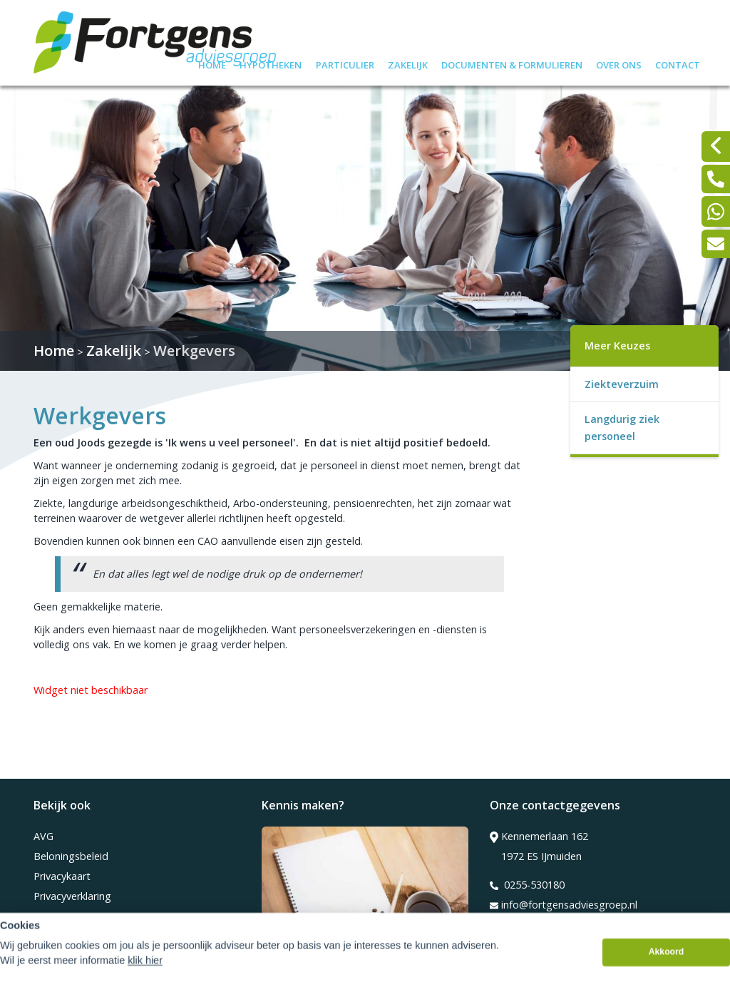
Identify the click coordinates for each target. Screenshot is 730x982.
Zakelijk (408, 63)
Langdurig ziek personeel (622, 427)
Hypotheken (271, 63)
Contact (677, 63)
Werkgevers (194, 350)
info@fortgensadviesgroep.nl (563, 905)
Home (212, 63)
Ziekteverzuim (622, 384)
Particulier (345, 63)
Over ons (619, 63)
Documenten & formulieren (511, 63)
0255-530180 (527, 885)
